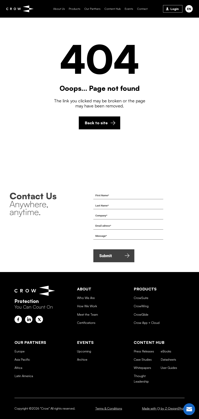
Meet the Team (87, 330)
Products (74, 8)
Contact (142, 8)
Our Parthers (92, 8)
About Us (59, 8)
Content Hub (112, 8)
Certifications (86, 338)
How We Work (87, 321)
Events (129, 8)
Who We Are (86, 313)
